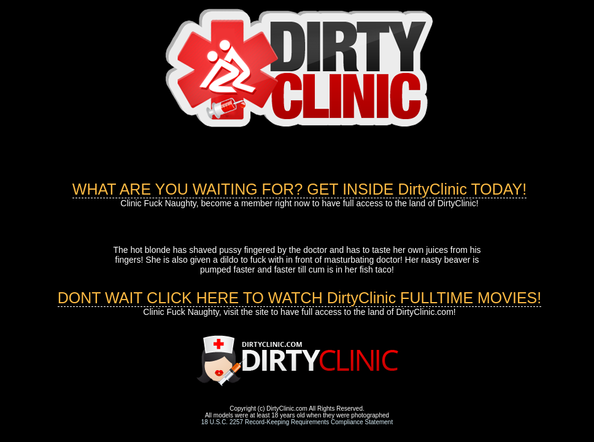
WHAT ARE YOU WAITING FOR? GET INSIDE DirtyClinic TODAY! (299, 189)
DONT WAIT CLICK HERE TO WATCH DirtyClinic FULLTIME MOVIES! (300, 297)
